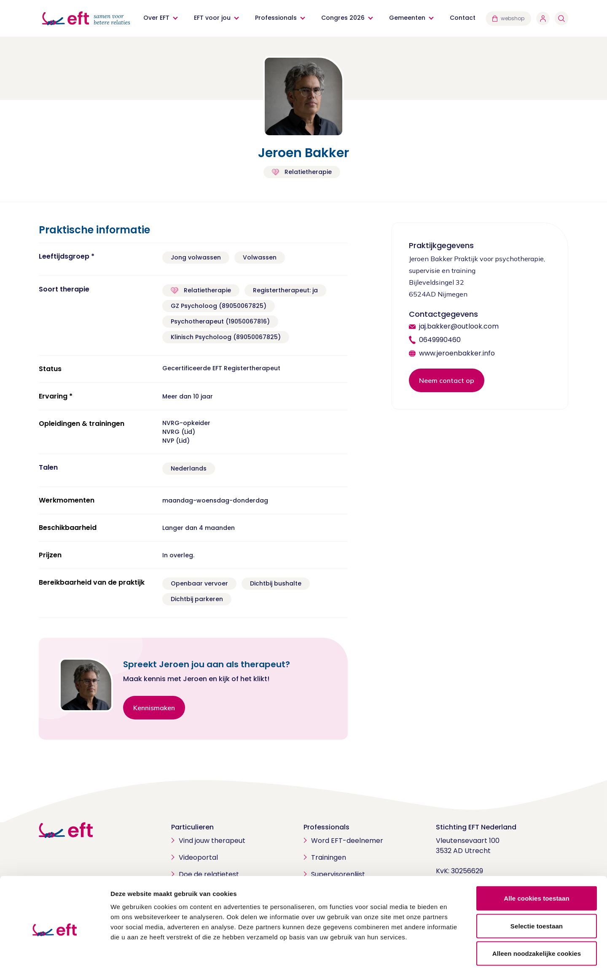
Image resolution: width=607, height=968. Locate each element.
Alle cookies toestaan (536, 857)
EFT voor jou (212, 17)
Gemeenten (407, 17)
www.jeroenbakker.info (457, 353)
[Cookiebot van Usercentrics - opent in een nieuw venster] (54, 951)
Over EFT (156, 17)
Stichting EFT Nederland (476, 827)
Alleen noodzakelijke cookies (536, 912)
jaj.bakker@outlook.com (459, 326)
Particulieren (192, 827)
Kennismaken (154, 707)
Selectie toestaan (536, 885)
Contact (462, 17)
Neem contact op (446, 380)
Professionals (276, 17)
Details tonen (455, 951)
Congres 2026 (343, 17)
